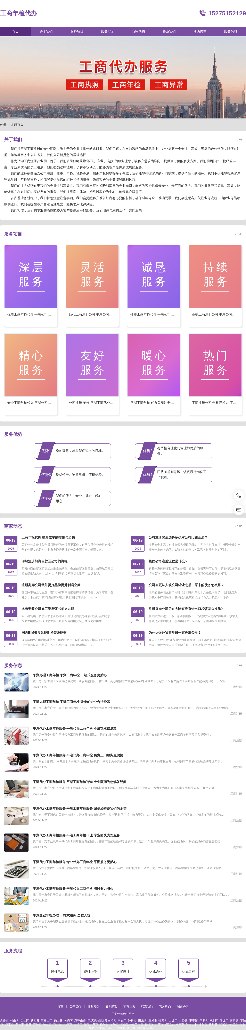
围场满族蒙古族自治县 (102, 1020)
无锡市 (68, 1024)
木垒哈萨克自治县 (131, 1024)
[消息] (239, 510)
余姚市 (120, 1028)
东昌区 (110, 1028)
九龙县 (100, 1028)
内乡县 (141, 1028)
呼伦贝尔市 (91, 1024)
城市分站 (183, 1006)
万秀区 (159, 1024)
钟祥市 (132, 1020)
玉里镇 (193, 1020)
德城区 (149, 1024)
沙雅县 (9, 1024)
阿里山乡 (191, 1024)
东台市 (19, 1024)
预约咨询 (165, 1006)
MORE (238, 139)
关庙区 (68, 1020)
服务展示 (111, 1006)
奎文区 (122, 1020)
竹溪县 (162, 1020)
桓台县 (47, 1024)
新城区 (224, 1020)
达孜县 (35, 1020)
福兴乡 (104, 1024)
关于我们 (75, 1006)
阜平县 (114, 1024)
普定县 (223, 1024)
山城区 (173, 1020)
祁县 (28, 1024)
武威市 (179, 1024)
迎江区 (131, 1028)
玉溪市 (78, 1024)
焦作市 (4, 1020)
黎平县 (37, 1024)
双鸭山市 (80, 1020)
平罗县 (203, 1020)
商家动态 (129, 1006)
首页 (60, 1006)
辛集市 (151, 1028)
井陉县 (183, 1020)
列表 (3, 124)
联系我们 (147, 1006)
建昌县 (234, 1020)
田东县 (142, 1020)
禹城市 (152, 1020)
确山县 (58, 1020)
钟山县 (14, 1020)
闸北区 (214, 1020)
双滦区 (57, 1024)
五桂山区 (46, 1020)
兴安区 (169, 1024)
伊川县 (213, 1024)
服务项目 (93, 1006)
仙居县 (233, 1024)
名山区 (24, 1020)
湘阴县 (203, 1024)
